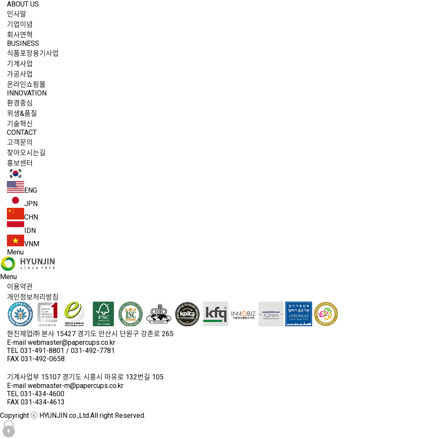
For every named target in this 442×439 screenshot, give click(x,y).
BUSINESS (23, 43)
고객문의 (20, 142)
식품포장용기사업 (33, 53)
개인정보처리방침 (33, 297)
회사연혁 (20, 35)
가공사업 (20, 74)
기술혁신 (20, 124)
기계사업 (20, 64)
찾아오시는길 (26, 153)
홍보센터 (20, 163)
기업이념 (20, 24)
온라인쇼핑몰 (26, 84)
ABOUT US (23, 4)
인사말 (16, 14)
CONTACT (22, 132)
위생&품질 (22, 113)
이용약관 (20, 287)
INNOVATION (27, 93)
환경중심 (20, 103)
